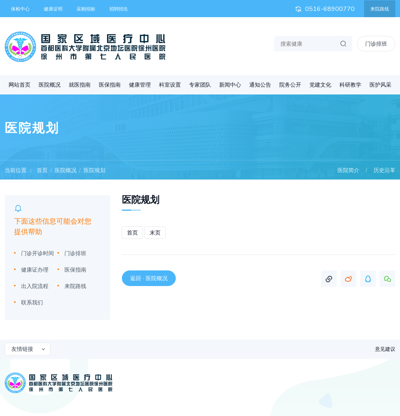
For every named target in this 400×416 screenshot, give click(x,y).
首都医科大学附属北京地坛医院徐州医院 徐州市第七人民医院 (85, 46)
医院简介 (348, 170)
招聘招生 (118, 9)
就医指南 (80, 85)
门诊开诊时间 (37, 253)
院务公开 (290, 85)
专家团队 (200, 85)
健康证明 (53, 9)
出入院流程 (34, 286)
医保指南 (110, 85)
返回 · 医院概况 (149, 278)
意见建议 (385, 349)
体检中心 (20, 9)
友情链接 (28, 349)
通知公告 (260, 85)
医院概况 (50, 85)
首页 (42, 170)
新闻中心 (230, 85)
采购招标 (86, 9)
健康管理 (140, 85)
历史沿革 (384, 170)
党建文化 (320, 85)
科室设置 (170, 85)
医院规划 (94, 170)
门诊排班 (75, 253)
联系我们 (32, 302)
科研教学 (350, 85)
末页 (155, 232)
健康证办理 (34, 270)
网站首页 (19, 85)
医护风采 (380, 85)
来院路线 (379, 9)
